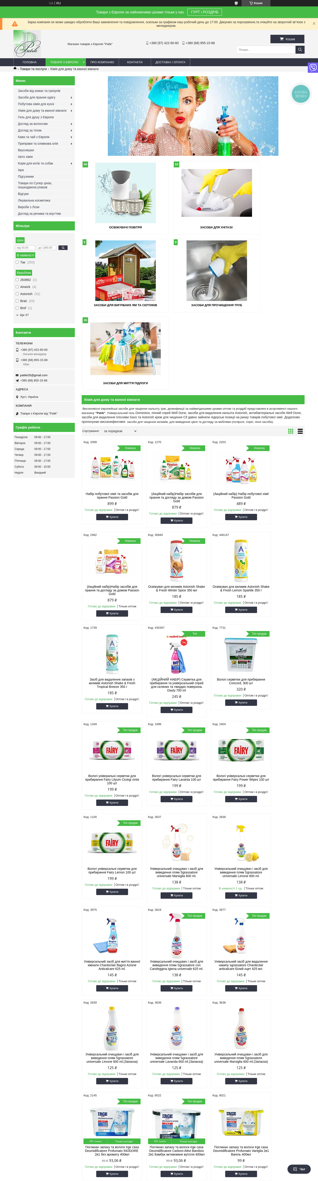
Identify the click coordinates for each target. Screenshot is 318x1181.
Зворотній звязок (27, 980)
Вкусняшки (26, 150)
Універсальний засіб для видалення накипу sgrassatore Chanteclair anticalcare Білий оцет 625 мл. (164, 799)
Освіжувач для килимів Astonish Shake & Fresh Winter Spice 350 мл (108, 511)
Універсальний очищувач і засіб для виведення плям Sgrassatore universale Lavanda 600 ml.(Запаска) (278, 799)
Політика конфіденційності (195, 1090)
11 (291, 936)
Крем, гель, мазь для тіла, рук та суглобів (192, 986)
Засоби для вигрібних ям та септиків (268, 227)
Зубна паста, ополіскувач (181, 980)
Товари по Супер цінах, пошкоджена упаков (35, 185)
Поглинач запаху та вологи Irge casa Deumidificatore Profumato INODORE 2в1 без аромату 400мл (165, 895)
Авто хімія (25, 157)
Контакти (135, 62)
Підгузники (26, 176)
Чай (166, 1009)
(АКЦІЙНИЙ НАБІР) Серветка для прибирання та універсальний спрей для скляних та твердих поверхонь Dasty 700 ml (278, 515)
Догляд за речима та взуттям (39, 213)
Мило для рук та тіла (178, 969)
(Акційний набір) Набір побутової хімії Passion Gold (221, 417)
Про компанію (102, 62)
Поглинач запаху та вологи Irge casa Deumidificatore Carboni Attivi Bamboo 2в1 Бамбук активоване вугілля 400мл (221, 895)
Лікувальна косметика (34, 200)
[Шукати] (300, 50)
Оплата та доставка (29, 975)
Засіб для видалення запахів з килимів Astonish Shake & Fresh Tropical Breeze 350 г (221, 511)
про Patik (22, 969)
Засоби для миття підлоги (193, 304)
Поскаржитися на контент (159, 1090)
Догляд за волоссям (33, 124)
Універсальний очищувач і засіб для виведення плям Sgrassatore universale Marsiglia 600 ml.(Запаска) (108, 895)
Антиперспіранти (249, 975)
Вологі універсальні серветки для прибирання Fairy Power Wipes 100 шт (278, 611)
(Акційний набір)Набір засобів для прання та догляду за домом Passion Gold (165, 418)
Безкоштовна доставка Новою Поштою (116, 969)
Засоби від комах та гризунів (39, 91)
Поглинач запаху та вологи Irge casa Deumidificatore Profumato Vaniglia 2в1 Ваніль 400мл (278, 893)
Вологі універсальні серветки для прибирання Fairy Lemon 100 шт (108, 702)
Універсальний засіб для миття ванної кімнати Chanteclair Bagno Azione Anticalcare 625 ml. (278, 704)
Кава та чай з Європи (33, 137)
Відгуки (23, 194)
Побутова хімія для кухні (36, 104)
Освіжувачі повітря (117, 227)
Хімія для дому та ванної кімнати (42, 110)
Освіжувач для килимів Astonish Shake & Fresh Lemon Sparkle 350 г (164, 511)
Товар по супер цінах (104, 1009)
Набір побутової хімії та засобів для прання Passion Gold (108, 417)
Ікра (21, 170)
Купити (110, 438)
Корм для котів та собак (35, 163)
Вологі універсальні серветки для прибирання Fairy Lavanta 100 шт (221, 609)
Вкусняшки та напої (251, 986)
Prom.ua (180, 1086)
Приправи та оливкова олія (38, 143)
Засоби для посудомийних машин (261, 963)
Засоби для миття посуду (181, 963)
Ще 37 (24, 315)
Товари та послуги (33, 69)
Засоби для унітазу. (193, 227)
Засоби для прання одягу (36, 97)
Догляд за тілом (29, 130)
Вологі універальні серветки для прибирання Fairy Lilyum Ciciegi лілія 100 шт (165, 611)
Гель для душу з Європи (36, 117)
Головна (30, 62)
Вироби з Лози (28, 207)
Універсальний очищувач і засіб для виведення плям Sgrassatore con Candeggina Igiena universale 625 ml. (108, 799)
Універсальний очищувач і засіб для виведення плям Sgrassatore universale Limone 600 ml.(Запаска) (221, 799)
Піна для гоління (175, 992)
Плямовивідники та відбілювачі (111, 986)
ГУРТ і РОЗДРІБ (204, 12)
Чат (299, 1169)
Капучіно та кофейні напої (182, 997)
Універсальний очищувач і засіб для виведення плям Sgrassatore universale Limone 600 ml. (221, 704)
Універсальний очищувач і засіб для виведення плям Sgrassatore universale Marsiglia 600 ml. (165, 704)
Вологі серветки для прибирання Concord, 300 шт (108, 609)
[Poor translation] (16, 1115)
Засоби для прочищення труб (117, 304)
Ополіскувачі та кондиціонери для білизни (119, 980)
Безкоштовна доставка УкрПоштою (114, 963)
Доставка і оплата (171, 62)
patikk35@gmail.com (34, 375)
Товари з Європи (64, 62)
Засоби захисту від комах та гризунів (263, 1009)
